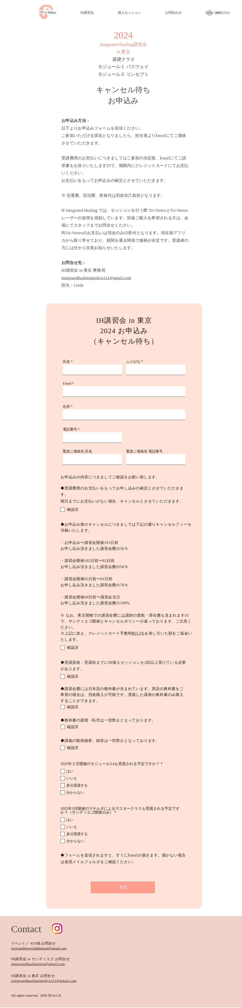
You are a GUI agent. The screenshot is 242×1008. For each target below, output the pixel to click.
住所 (66, 406)
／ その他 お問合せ (40, 943)
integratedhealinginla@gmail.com (38, 964)
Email (67, 383)
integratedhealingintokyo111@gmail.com (44, 981)
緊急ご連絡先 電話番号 (144, 451)
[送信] (123, 887)
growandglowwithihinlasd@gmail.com (38, 948)
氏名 (66, 361)
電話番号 (70, 429)
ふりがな (133, 361)
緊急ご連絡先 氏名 (77, 451)
